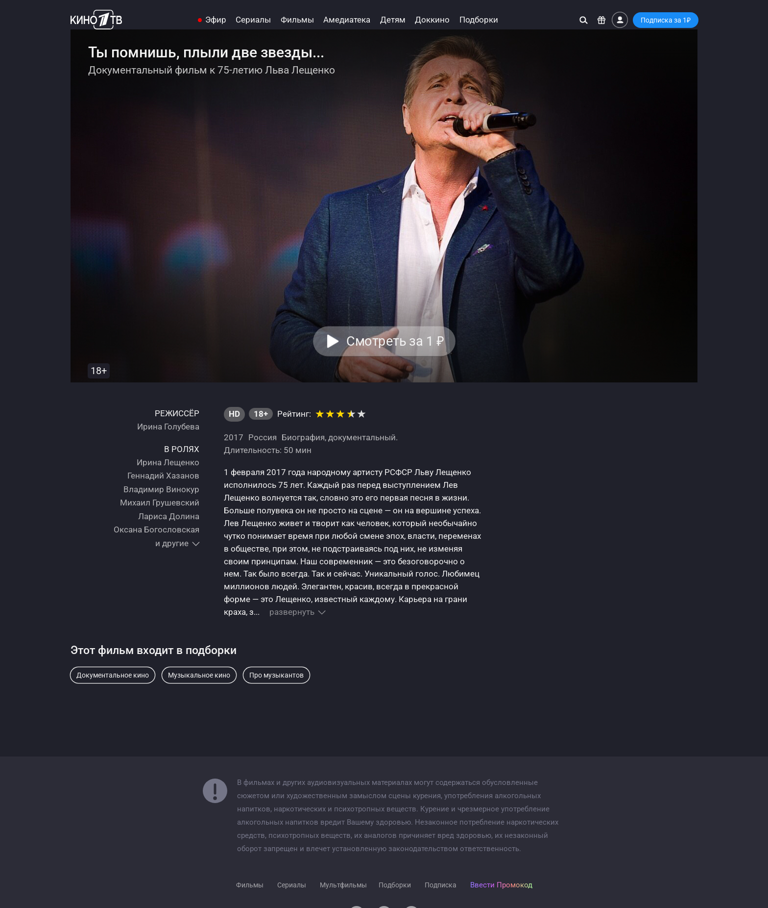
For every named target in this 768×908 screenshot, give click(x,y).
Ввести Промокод (501, 885)
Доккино (432, 20)
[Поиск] (584, 20)
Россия (262, 437)
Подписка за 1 (666, 20)
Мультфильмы (343, 885)
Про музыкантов (276, 675)
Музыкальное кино (199, 675)
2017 (233, 437)
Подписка (440, 885)
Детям (393, 20)
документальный (362, 437)
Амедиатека (346, 20)
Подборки (478, 20)
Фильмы (297, 20)
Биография (303, 437)
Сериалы (253, 20)
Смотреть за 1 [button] (395, 341)
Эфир (215, 20)
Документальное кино (112, 675)
